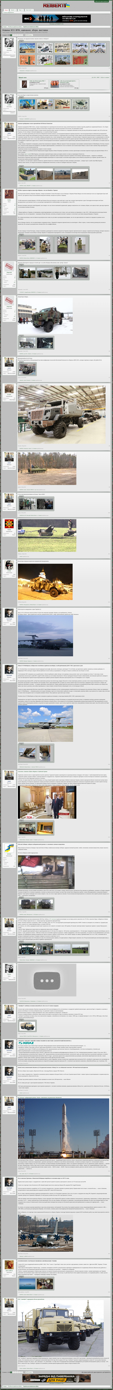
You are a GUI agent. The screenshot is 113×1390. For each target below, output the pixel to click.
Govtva (9, 974)
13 (14, 52)
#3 (109, 182)
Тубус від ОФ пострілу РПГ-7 (37, 81)
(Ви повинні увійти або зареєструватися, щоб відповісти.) (96, 1372)
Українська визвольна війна (17, 32)
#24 (109, 1292)
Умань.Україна (12, 399)
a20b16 (26, 1256)
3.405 (14, 866)
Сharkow (13, 576)
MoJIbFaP (27, 118)
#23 (109, 1253)
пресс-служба (28, 154)
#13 (109, 658)
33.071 (14, 622)
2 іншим (33, 185)
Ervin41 (9, 394)
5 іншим (33, 380)
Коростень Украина (11, 138)
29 (14, 209)
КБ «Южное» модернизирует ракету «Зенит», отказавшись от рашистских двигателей (39, 1097)
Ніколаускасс (29, 914)
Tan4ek (29, 353)
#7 (109, 377)
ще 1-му (36, 489)
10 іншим (38, 959)
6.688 (14, 574)
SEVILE (9, 854)
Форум (6, 10)
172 (14, 282)
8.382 (14, 284)
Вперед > (30, 35)
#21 (109, 1090)
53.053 (14, 136)
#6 (109, 351)
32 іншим (34, 353)
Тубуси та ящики (105, 77)
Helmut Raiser (27, 258)
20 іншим (31, 1173)
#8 (109, 445)
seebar (25, 185)
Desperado (9, 272)
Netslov (9, 200)
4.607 (14, 212)
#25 (109, 1365)
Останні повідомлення (8, 12)
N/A (14, 213)
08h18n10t (22, 766)
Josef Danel (20, 658)
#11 (109, 553)
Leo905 (39, 32)
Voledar (9, 529)
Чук (20, 1173)
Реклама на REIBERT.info (56, 24)
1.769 (14, 1274)
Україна (13, 534)
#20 (109, 1063)
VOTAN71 (22, 292)
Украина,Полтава (12, 979)
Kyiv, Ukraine (12, 624)
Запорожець (32, 1001)
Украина (13, 1275)
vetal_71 (26, 1173)
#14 (109, 764)
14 (14, 205)
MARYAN (33, 292)
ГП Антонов (53, 919)
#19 (109, 1033)
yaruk (25, 380)
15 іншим (39, 292)
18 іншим (36, 914)
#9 (109, 487)
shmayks (21, 380)
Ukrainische (22, 70)
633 (14, 398)
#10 (109, 512)
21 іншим (39, 604)
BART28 (21, 185)
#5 (109, 289)
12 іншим (34, 448)
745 (14, 533)
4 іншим (35, 1294)
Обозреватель (27, 604)
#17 (109, 957)
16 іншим (36, 1368)
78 (14, 277)
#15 (109, 837)
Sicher (21, 1368)
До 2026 (94, 77)
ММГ (98, 77)
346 (26, 35)
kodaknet (24, 1368)
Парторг (25, 661)
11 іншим (38, 258)
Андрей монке (28, 292)
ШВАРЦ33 (32, 258)
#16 (109, 911)
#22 (109, 1171)
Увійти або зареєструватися (101, 1)
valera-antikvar (9, 1270)
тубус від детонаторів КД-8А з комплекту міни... (68, 81)
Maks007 (29, 185)
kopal (31, 839)
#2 (109, 116)
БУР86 (9, 571)
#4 (109, 255)
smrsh (25, 1294)
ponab (19, 182)
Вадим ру (30, 661)
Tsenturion (26, 448)
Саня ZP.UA (29, 1036)
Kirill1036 (22, 1001)
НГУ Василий (27, 515)
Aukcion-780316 (30, 489)
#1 (109, 68)
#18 (109, 998)
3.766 (14, 977)
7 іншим (35, 839)
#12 (109, 602)
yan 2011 (25, 353)
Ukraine (13, 285)
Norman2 (28, 70)
